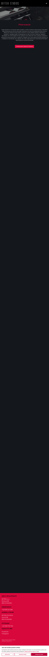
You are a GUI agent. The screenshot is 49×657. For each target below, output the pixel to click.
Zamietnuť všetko (22, 654)
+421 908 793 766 (7, 626)
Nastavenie (7, 654)
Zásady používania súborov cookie (31, 651)
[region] (24, 651)
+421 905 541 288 (7, 609)
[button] (46, 3)
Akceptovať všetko (39, 654)
